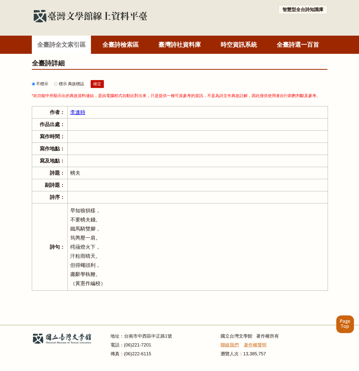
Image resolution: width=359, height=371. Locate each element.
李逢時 (77, 112)
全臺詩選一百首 (298, 44)
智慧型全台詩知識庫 (302, 9)
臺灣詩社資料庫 (179, 44)
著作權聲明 (255, 344)
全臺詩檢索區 (120, 44)
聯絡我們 (230, 344)
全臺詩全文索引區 (61, 44)
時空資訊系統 (239, 44)
